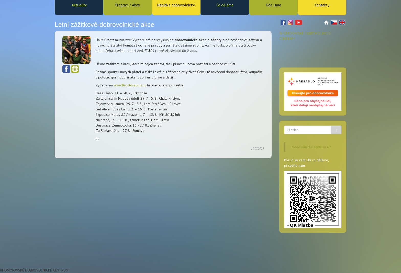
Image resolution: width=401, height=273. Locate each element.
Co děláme (224, 5)
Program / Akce (127, 5)
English (342, 22)
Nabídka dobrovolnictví (176, 5)
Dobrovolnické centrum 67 (311, 147)
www (75, 69)
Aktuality (79, 5)
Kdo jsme (273, 5)
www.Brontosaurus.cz (130, 85)
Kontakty (322, 5)
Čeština (334, 22)
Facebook (66, 69)
